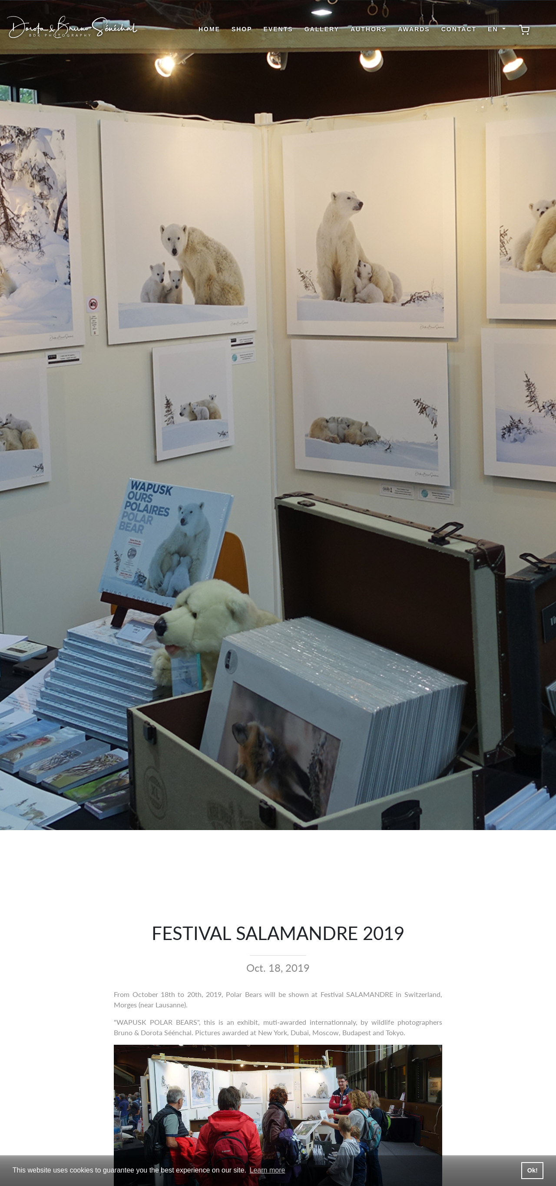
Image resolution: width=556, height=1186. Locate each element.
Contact (459, 29)
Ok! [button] (532, 1170)
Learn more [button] (267, 1170)
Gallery (321, 29)
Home (209, 29)
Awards (414, 29)
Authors (369, 29)
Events (278, 29)
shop (242, 29)
